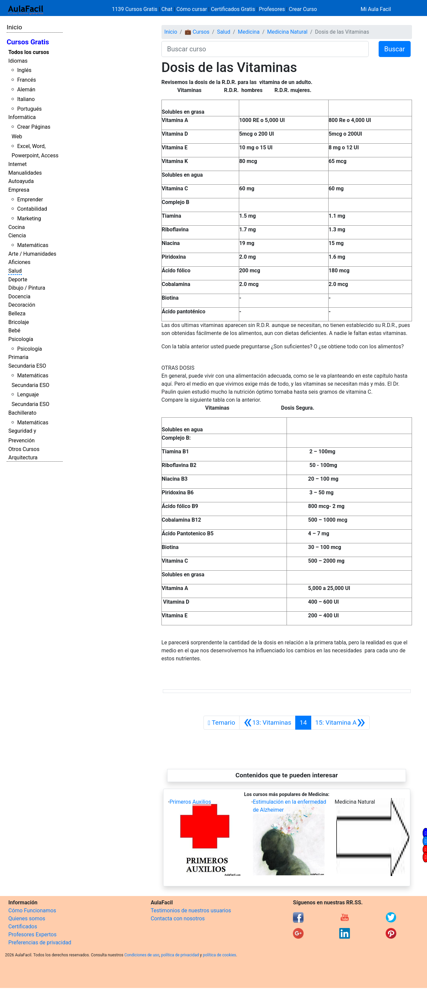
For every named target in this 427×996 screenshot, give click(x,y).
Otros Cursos (23, 449)
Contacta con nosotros (178, 918)
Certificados (22, 926)
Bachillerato (22, 413)
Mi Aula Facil (376, 9)
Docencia (19, 296)
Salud (15, 271)
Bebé (14, 330)
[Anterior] (267, 723)
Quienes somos (26, 918)
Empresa (18, 190)
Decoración (21, 305)
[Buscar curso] (265, 49)
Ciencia (17, 235)
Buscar (394, 49)
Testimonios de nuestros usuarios (191, 910)
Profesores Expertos (32, 934)
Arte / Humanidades (32, 254)
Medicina (249, 32)
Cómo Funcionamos (32, 910)
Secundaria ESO (27, 366)
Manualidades (25, 173)
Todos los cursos (28, 52)
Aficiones (19, 262)
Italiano (26, 99)
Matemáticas (32, 245)
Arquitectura (22, 457)
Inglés (24, 70)
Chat (166, 9)
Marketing (29, 218)
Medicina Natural (287, 32)
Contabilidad (32, 209)
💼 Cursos (197, 32)
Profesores (272, 9)
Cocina (16, 227)
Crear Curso (303, 9)
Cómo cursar (191, 9)
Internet (17, 164)
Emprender (30, 199)
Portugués (29, 109)
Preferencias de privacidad (39, 942)
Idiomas (17, 61)
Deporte (17, 279)
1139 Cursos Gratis (135, 9)
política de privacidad (180, 955)
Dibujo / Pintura (26, 288)
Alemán (26, 89)
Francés (26, 80)
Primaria (18, 357)
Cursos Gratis (28, 42)
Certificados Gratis (233, 9)
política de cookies (219, 955)
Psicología (20, 339)
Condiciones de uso (141, 955)
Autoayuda (21, 181)
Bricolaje (18, 322)
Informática (22, 117)
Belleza (16, 313)
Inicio (14, 27)
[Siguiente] (340, 723)
